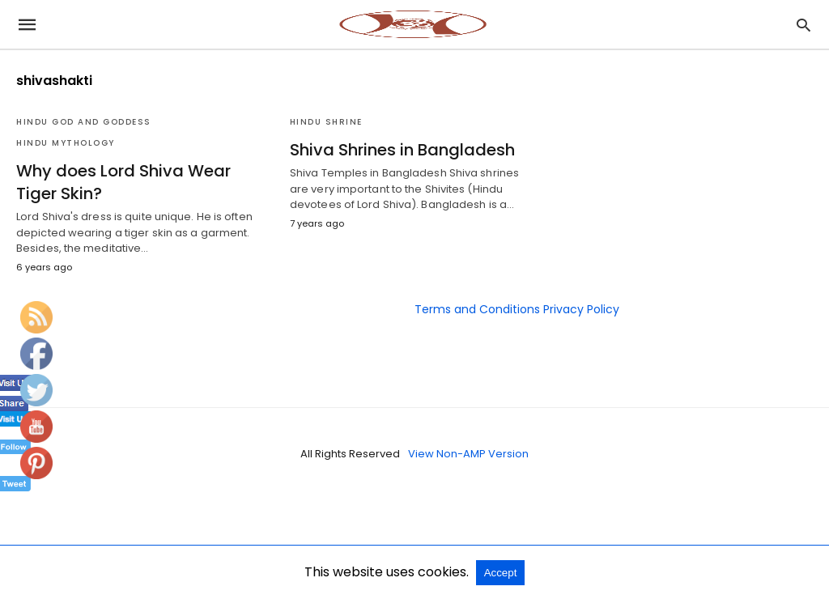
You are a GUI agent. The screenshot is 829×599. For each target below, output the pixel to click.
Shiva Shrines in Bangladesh (402, 149)
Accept (500, 573)
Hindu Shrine (326, 122)
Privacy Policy (581, 309)
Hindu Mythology (65, 143)
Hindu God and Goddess (83, 122)
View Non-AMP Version (468, 453)
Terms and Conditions (477, 309)
